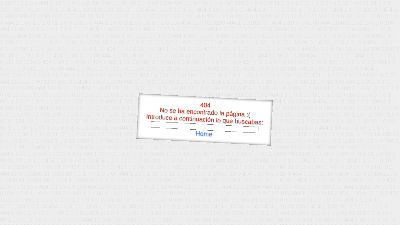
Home (203, 134)
